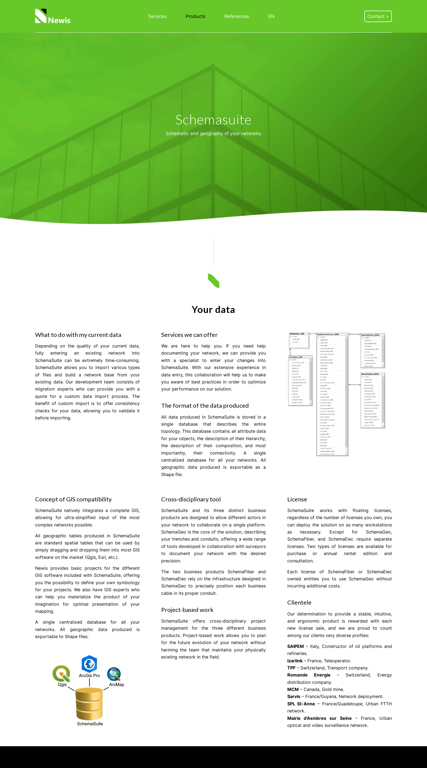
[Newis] (53, 16)
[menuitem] (157, 16)
